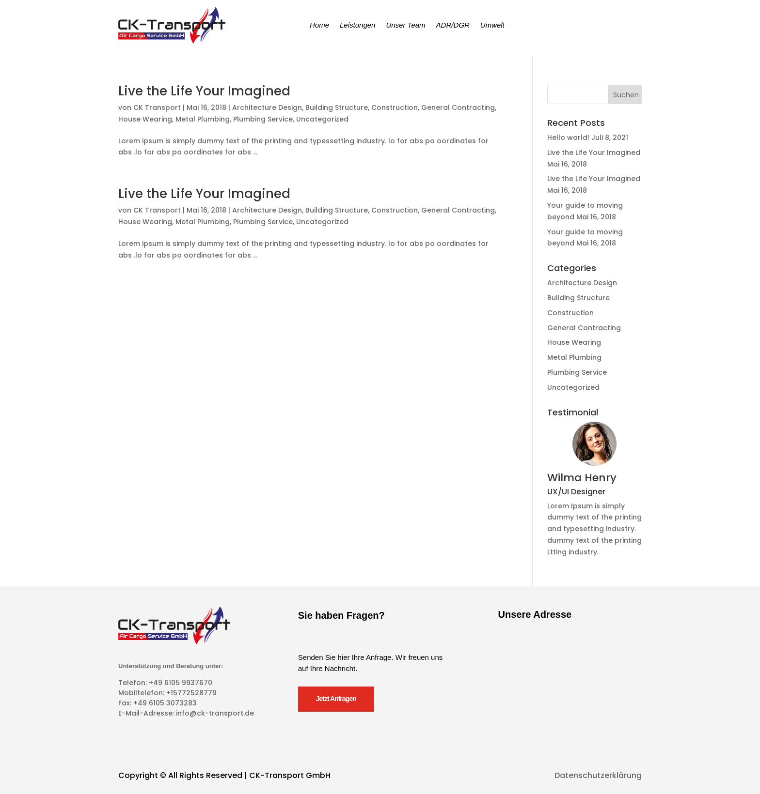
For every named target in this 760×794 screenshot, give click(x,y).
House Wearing (145, 119)
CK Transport (157, 107)
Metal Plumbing (202, 119)
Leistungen (357, 25)
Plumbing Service (263, 119)
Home (319, 25)
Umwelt (492, 25)
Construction (394, 107)
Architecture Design (267, 107)
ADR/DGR (453, 25)
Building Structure (336, 107)
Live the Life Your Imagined (204, 91)
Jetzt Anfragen (336, 698)
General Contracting (458, 107)
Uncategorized (322, 119)
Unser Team (405, 25)
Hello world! (568, 137)
